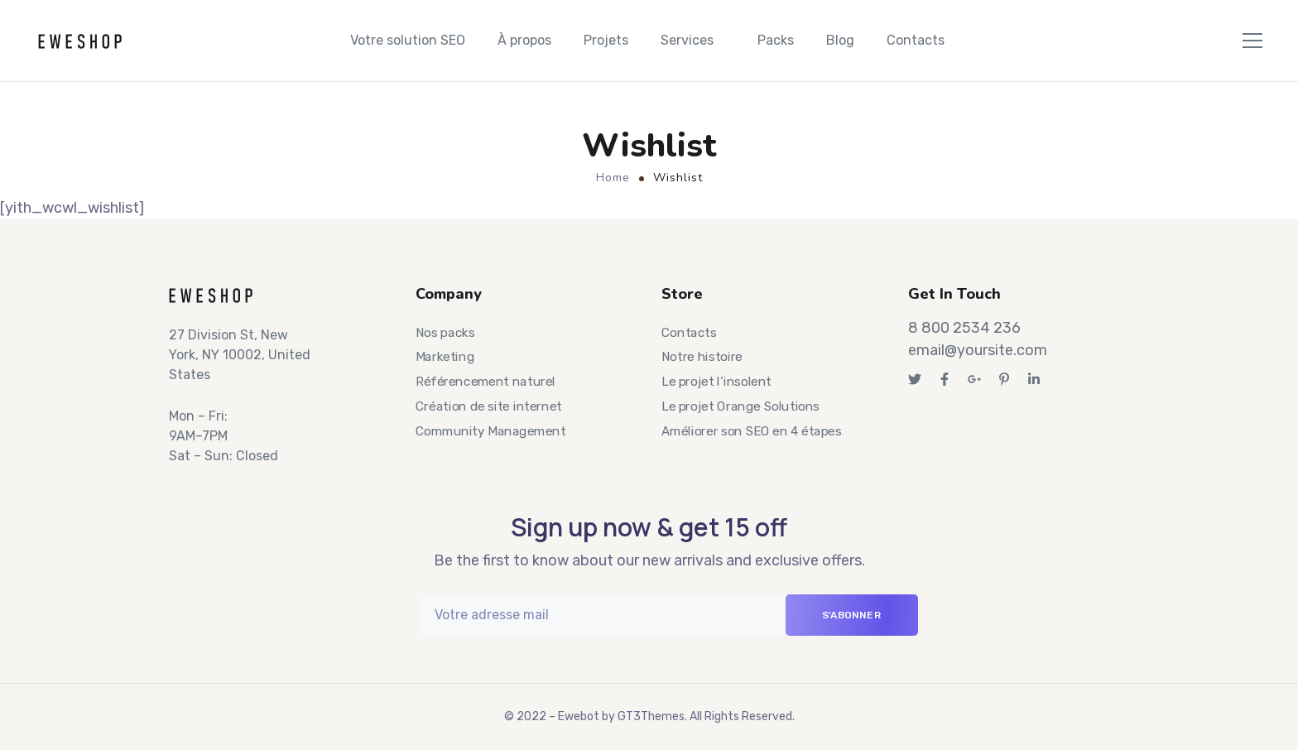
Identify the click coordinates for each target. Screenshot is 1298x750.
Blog (840, 40)
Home (613, 177)
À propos (524, 40)
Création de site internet (489, 406)
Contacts (916, 40)
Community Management (490, 431)
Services (687, 40)
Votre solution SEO (407, 40)
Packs (775, 40)
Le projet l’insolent (716, 381)
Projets (606, 40)
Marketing (445, 357)
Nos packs (445, 332)
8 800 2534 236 (964, 328)
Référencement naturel (485, 381)
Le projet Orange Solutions (740, 406)
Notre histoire (702, 357)
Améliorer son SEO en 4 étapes (751, 431)
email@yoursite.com (977, 350)
